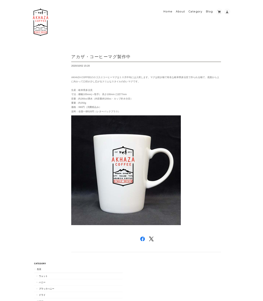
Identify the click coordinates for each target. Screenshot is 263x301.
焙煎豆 (39, 80)
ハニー (41, 61)
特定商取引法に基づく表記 (49, 197)
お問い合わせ (42, 204)
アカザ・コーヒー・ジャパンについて (51, 188)
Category (195, 8)
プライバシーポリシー (190, 286)
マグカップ (43, 119)
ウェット (42, 54)
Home (168, 8)
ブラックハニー (45, 67)
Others (40, 113)
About (180, 8)
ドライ (41, 73)
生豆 (38, 48)
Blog (209, 8)
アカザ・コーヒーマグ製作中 (115, 53)
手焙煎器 (42, 126)
